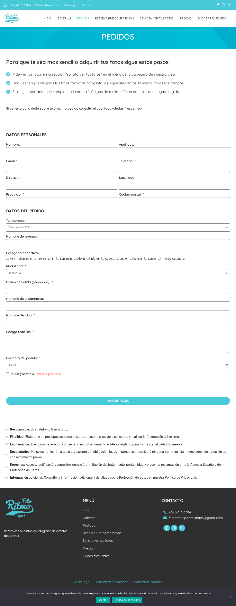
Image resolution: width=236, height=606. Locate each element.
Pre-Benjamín (45, 258)
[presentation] (37, 387)
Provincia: (14, 194)
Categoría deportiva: (22, 253)
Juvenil (137, 258)
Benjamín (66, 258)
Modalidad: (15, 266)
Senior (152, 258)
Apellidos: (127, 144)
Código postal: (130, 194)
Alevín (81, 258)
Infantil (94, 258)
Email (11, 161)
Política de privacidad (48, 374)
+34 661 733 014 (17, 5)
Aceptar (103, 599)
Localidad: (127, 178)
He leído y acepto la (36, 374)
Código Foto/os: (19, 332)
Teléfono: (126, 161)
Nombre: (13, 144)
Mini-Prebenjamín (21, 258)
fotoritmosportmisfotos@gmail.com (62, 5)
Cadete (109, 258)
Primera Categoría (173, 258)
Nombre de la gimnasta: (25, 299)
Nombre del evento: (22, 236)
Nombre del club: (19, 315)
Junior (124, 258)
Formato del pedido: (22, 358)
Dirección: (14, 178)
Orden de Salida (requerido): (28, 282)
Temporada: (16, 221)
